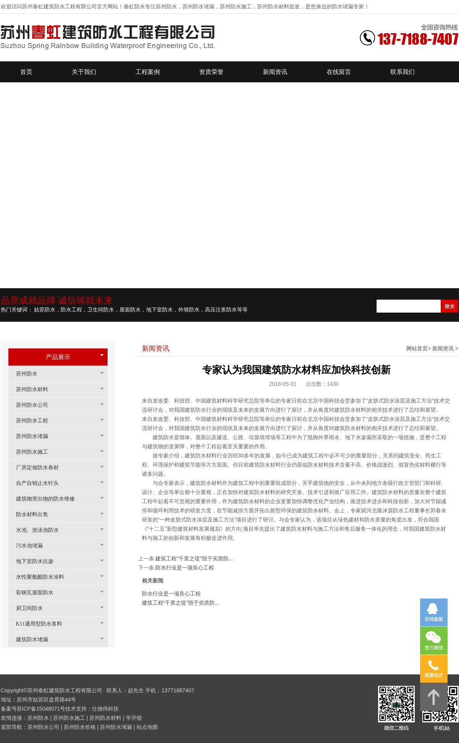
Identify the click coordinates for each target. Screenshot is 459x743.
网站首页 (417, 348)
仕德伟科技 (105, 709)
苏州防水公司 (36, 405)
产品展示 (58, 357)
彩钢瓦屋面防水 (38, 592)
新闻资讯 (443, 348)
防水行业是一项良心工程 (184, 568)
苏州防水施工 (36, 452)
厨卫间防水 (33, 608)
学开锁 (134, 718)
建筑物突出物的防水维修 (49, 499)
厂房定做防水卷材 (41, 467)
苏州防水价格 (80, 727)
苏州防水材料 (36, 389)
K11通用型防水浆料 (43, 624)
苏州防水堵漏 (36, 436)
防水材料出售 (36, 514)
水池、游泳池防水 (41, 530)
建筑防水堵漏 (36, 639)
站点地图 (147, 727)
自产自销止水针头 (41, 483)
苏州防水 (30, 374)
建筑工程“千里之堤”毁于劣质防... (194, 558)
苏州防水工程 (36, 421)
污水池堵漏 (33, 546)
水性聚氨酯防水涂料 (44, 577)
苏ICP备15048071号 (41, 709)
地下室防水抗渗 (38, 561)
